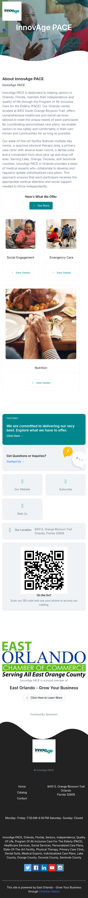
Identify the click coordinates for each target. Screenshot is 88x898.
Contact (22, 798)
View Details (20, 272)
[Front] (12, 11)
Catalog (22, 792)
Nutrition (41, 368)
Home (22, 786)
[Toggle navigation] (82, 11)
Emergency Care (61, 257)
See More (41, 205)
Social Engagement (20, 257)
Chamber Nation (49, 891)
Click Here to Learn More (44, 697)
